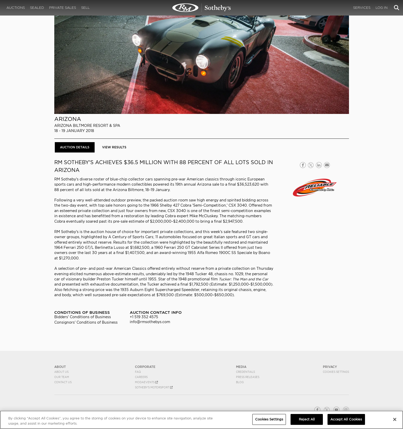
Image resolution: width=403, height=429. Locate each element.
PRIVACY (330, 367)
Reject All (307, 419)
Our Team (61, 377)
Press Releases (247, 377)
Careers (141, 377)
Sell (85, 8)
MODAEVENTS (146, 382)
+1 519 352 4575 (144, 317)
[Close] (394, 419)
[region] (201, 420)
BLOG (240, 382)
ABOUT (60, 367)
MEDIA (241, 367)
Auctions (15, 8)
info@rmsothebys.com (150, 322)
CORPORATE (145, 367)
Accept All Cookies (346, 419)
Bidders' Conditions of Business (82, 317)
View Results (114, 147)
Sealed (37, 8)
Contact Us (63, 382)
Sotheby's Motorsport (154, 387)
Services (361, 8)
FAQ (138, 371)
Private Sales (62, 8)
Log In (381, 8)
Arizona (67, 119)
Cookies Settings (336, 371)
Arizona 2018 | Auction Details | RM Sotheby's (202, 7)
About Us (61, 371)
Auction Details (74, 147)
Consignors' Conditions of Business (86, 322)
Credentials (245, 371)
